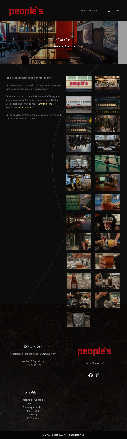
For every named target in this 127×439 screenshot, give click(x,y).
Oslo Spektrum (26, 107)
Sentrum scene (44, 103)
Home (56, 46)
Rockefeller (11, 107)
